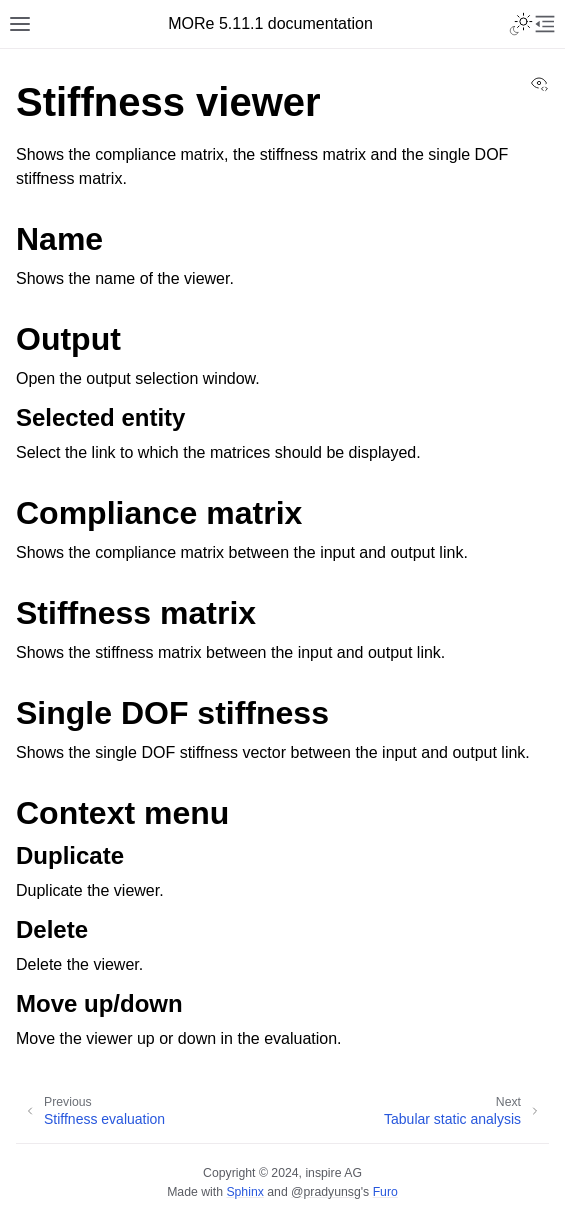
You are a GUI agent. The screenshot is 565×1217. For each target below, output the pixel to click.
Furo (385, 1192)
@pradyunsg (326, 1192)
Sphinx (244, 1192)
